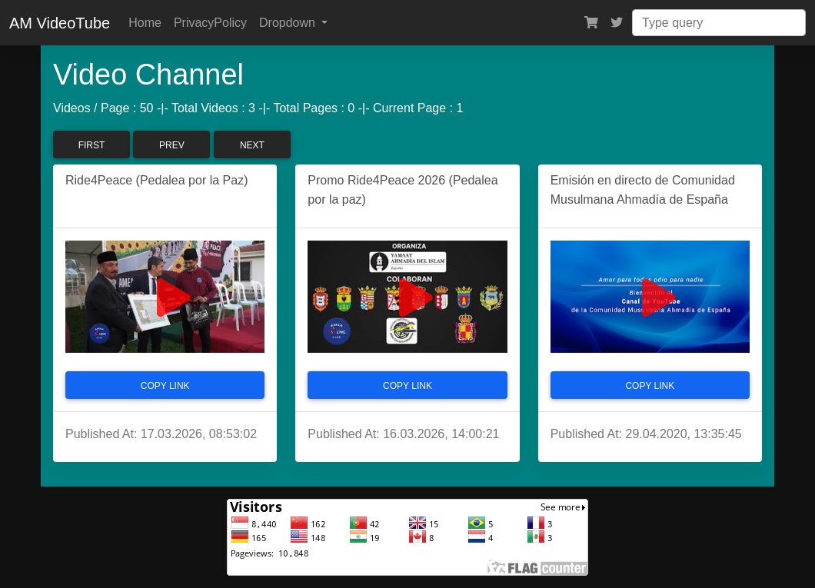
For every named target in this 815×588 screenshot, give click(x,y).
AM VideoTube (59, 23)
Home (144, 22)
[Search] (719, 22)
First (91, 145)
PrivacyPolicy (210, 22)
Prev (172, 145)
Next (252, 145)
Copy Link (165, 385)
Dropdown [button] (288, 22)
